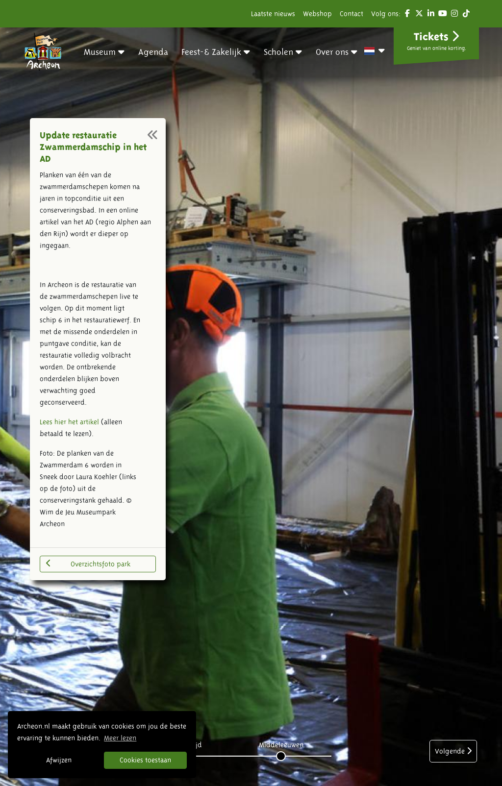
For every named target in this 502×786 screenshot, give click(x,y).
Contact (351, 14)
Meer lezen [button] (120, 738)
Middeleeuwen (281, 745)
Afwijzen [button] (59, 760)
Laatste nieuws (273, 14)
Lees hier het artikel (69, 422)
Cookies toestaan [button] (145, 760)
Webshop (317, 14)
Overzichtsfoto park (88, 563)
